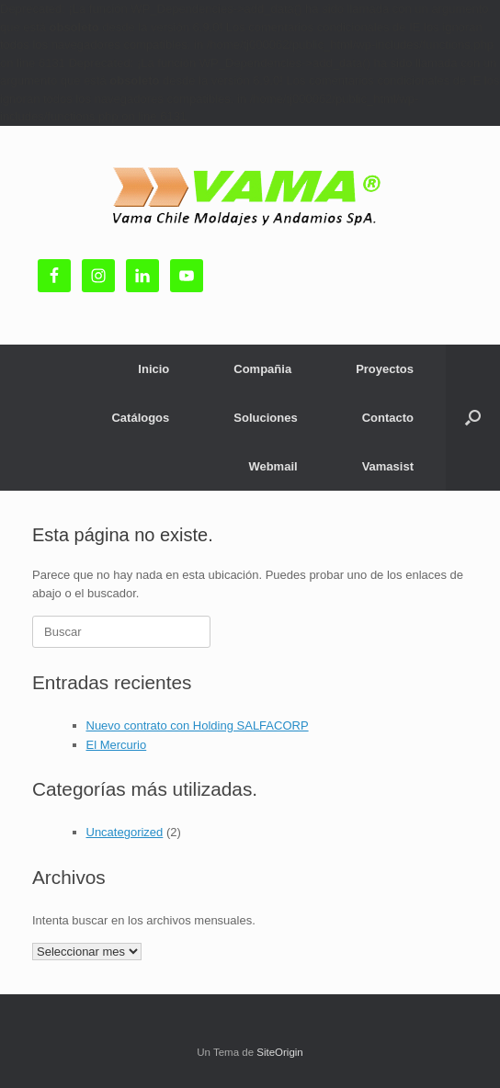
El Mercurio (116, 745)
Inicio (153, 369)
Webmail (272, 466)
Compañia (262, 369)
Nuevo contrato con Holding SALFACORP (197, 725)
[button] (473, 418)
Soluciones (265, 418)
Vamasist (388, 466)
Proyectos (385, 369)
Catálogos (140, 418)
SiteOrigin (279, 1052)
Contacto (388, 418)
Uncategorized (125, 832)
